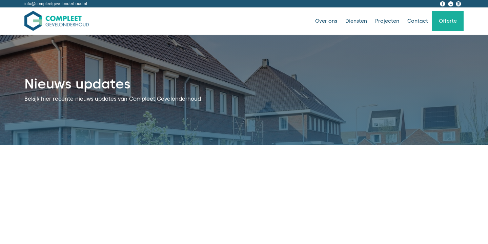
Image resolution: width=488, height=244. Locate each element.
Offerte (448, 21)
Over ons (326, 21)
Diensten (356, 21)
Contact (417, 21)
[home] (56, 21)
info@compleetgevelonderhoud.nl (55, 3)
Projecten (387, 21)
